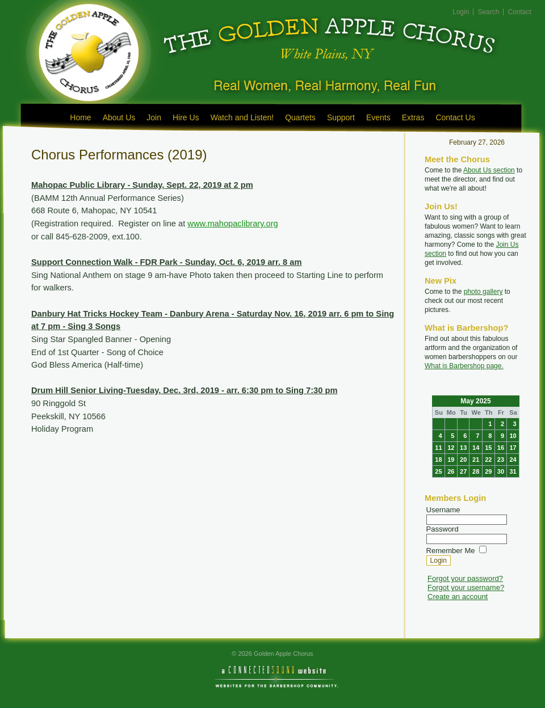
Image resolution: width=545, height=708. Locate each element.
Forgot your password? (465, 578)
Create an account (457, 596)
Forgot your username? (465, 587)
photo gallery (483, 292)
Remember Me (450, 550)
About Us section (489, 170)
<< (454, 401)
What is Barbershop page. (464, 366)
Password (442, 529)
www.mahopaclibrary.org (232, 223)
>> (497, 401)
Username (443, 509)
